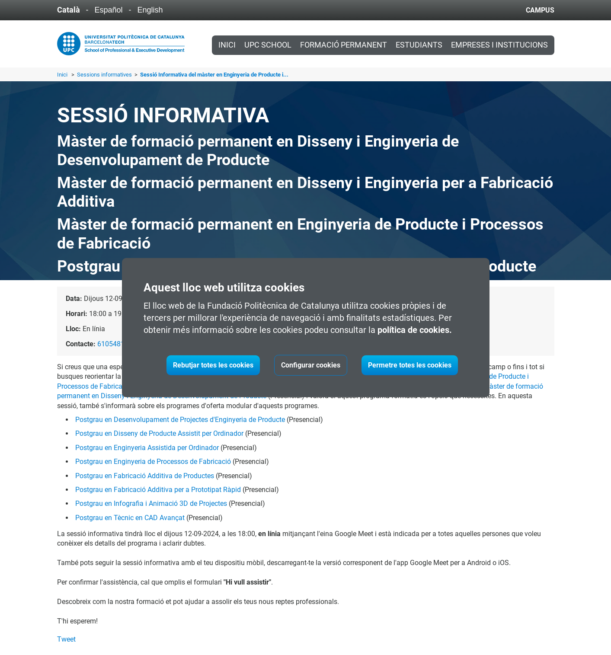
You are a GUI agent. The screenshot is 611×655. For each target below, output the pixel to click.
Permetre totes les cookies (409, 365)
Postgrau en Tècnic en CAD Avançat (130, 518)
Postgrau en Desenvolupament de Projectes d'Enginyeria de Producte (180, 419)
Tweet (66, 639)
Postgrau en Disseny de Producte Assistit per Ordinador (159, 433)
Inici (227, 45)
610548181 (114, 344)
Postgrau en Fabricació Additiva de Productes (144, 476)
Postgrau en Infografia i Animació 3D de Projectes (151, 503)
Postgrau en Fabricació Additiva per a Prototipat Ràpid (158, 490)
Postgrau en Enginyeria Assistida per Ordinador (147, 448)
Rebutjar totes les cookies (213, 365)
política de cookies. (414, 330)
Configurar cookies (310, 365)
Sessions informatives (105, 74)
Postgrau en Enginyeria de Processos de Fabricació (153, 461)
